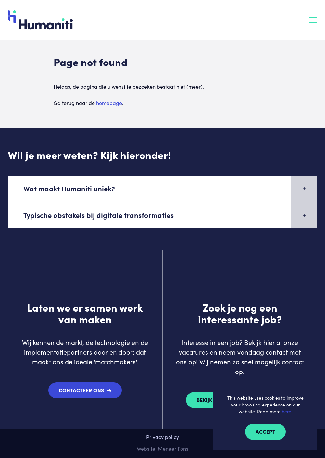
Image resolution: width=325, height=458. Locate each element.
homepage (109, 102)
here (286, 411)
